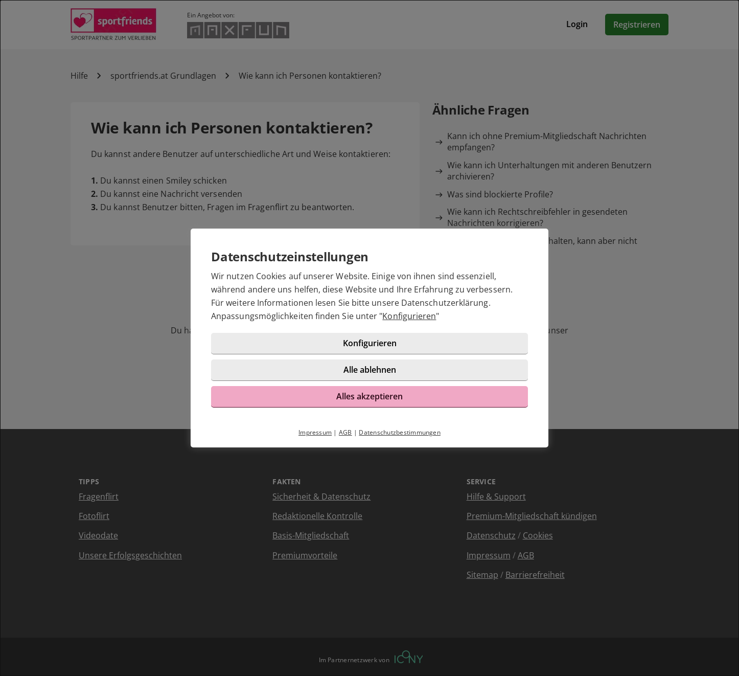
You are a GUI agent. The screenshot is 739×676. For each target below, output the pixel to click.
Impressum (315, 432)
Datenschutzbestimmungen (400, 432)
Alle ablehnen (369, 369)
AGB (345, 432)
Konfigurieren (409, 316)
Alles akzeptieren (369, 396)
